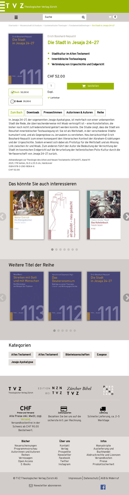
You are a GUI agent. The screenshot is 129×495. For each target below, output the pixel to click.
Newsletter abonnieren (45, 485)
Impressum (75, 478)
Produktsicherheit (103, 464)
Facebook (64, 458)
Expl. (50, 92)
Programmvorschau (25, 449)
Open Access (25, 461)
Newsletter (64, 455)
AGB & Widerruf (110, 478)
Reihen (25, 455)
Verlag (64, 449)
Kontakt (64, 445)
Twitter (64, 461)
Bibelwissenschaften (77, 354)
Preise (103, 461)
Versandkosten (103, 458)
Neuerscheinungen (26, 445)
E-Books (26, 464)
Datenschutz (91, 478)
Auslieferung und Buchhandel (103, 450)
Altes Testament (21, 354)
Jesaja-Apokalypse (22, 362)
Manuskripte (103, 445)
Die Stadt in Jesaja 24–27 (103, 25)
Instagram (64, 464)
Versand (25, 419)
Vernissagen (25, 458)
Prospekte (64, 452)
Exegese (102, 354)
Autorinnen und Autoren (25, 452)
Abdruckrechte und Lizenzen (103, 455)
